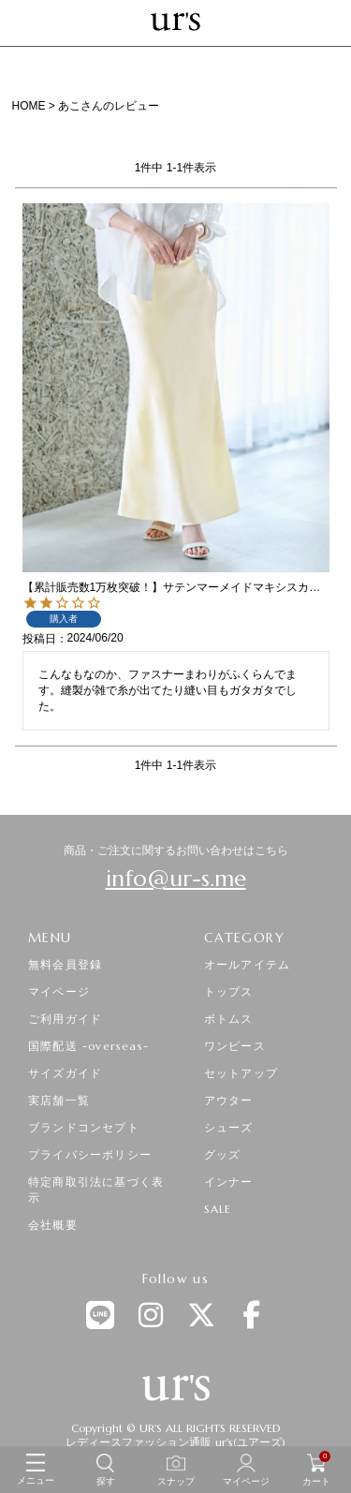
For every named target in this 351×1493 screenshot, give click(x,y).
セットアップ (241, 1073)
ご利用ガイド (65, 1019)
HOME (29, 105)
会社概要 (53, 1225)
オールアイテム (247, 964)
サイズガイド (65, 1073)
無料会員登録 (65, 964)
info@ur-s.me (176, 879)
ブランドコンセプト (83, 1127)
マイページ (59, 991)
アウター (229, 1100)
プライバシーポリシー (90, 1154)
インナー (229, 1182)
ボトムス (229, 1019)
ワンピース (235, 1046)
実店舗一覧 (59, 1100)
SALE (218, 1209)
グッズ (222, 1154)
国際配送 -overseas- (88, 1046)
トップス (229, 991)
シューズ (229, 1127)
